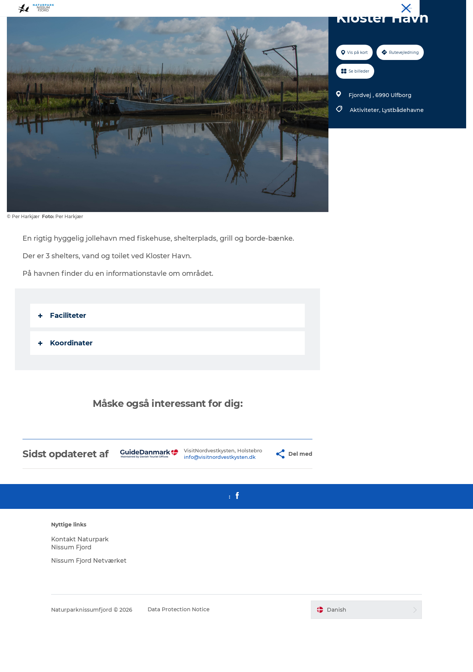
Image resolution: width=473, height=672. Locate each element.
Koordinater (66, 379)
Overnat (383, 7)
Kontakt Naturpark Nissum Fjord (86, 590)
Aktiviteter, (365, 146)
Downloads (453, 7)
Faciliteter (63, 352)
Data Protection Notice (184, 657)
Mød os (425, 7)
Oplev (360, 7)
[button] (254, 495)
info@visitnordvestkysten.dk (205, 502)
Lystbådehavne (402, 146)
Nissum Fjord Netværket (94, 608)
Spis (404, 7)
